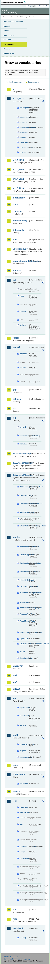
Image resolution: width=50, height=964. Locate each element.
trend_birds (24, 142)
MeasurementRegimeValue (24, 593)
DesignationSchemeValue (24, 563)
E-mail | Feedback (10, 956)
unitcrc (23, 325)
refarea (23, 311)
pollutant (23, 444)
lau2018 (17, 689)
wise (15, 919)
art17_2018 (18, 188)
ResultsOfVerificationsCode (24, 504)
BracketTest (24, 812)
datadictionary (20, 221)
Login (30, 6)
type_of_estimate (24, 147)
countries (24, 784)
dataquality (18, 230)
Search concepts (33, 82)
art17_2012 (18, 179)
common (17, 211)
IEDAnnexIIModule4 (21, 475)
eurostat (17, 270)
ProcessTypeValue (24, 614)
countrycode (24, 108)
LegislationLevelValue (24, 586)
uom (15, 909)
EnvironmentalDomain (24, 572)
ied (14, 418)
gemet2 (16, 347)
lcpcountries (24, 707)
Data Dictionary (22, 17)
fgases (16, 338)
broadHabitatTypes (24, 744)
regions (23, 751)
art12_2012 (18, 98)
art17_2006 (18, 169)
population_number (24, 127)
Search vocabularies (15, 82)
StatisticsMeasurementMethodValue (24, 644)
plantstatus (24, 715)
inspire (16, 537)
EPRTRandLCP (20, 249)
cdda (15, 204)
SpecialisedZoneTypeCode (24, 632)
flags (22, 296)
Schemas (7, 40)
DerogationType (24, 495)
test (14, 801)
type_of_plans (24, 152)
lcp (14, 698)
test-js (22, 852)
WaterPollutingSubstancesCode (24, 526)
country (23, 938)
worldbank (18, 928)
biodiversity (19, 198)
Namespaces (8, 53)
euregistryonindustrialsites (21, 261)
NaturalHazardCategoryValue (24, 608)
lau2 (15, 682)
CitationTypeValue (24, 555)
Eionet (13, 17)
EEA (14, 2)
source (23, 368)
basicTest (24, 807)
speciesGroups (24, 757)
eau (21, 824)
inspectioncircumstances (24, 435)
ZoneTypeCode (24, 658)
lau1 (15, 675)
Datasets (7, 26)
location (23, 122)
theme (22, 652)
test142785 (24, 858)
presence (23, 132)
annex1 (23, 427)
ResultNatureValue (24, 621)
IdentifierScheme (24, 580)
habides (17, 399)
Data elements (9, 35)
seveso (16, 791)
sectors (23, 725)
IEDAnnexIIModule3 (21, 463)
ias (14, 408)
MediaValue (24, 603)
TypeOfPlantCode (24, 512)
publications (19, 774)
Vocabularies (8, 44)
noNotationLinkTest (24, 847)
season (23, 137)
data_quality (24, 117)
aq (14, 89)
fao (14, 280)
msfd (15, 735)
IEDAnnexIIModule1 (21, 453)
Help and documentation (13, 22)
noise (15, 765)
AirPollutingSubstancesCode (24, 487)
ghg (15, 389)
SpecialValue (24, 639)
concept (23, 354)
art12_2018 (18, 160)
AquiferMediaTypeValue (24, 546)
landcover (18, 666)
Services (6, 49)
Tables (6, 31)
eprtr (15, 239)
